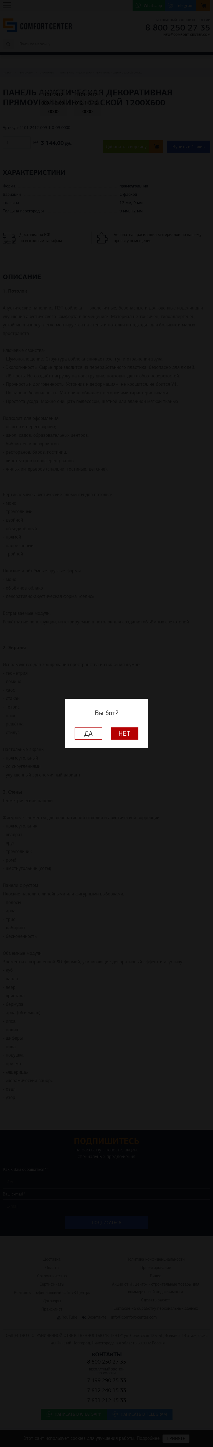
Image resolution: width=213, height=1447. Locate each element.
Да (88, 734)
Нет (124, 734)
